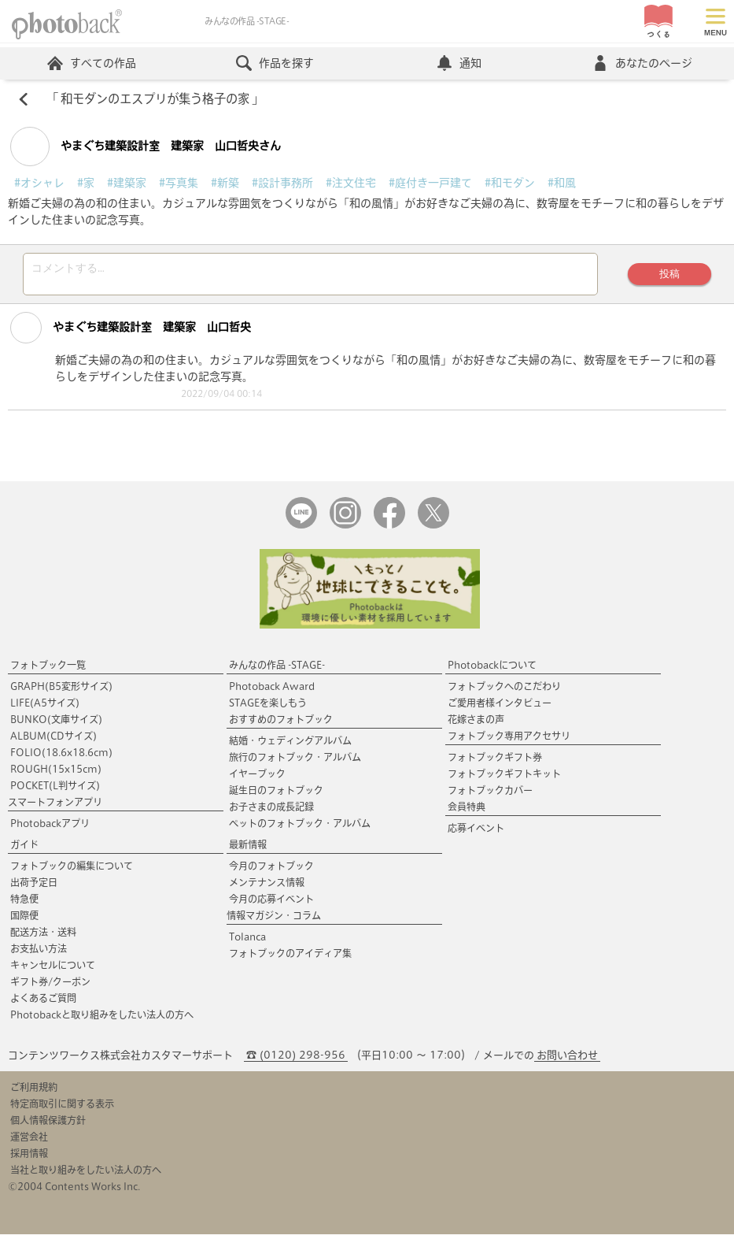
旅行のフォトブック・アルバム (295, 761)
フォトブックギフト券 (495, 761)
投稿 (669, 276)
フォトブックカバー (490, 794)
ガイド (24, 849)
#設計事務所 (282, 182)
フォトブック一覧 (48, 669)
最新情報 (248, 849)
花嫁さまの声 (476, 724)
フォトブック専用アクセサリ (509, 740)
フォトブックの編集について (71, 870)
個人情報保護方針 (48, 1125)
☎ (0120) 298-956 (295, 1060)
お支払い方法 (38, 953)
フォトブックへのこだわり (504, 691)
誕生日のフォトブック (276, 794)
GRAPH (61, 691)
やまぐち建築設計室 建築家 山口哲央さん (145, 146)
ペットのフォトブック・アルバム (300, 828)
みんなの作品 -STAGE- (277, 669)
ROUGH (55, 773)
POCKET (55, 790)
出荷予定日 (33, 887)
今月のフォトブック (271, 870)
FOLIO (61, 757)
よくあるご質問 (43, 1002)
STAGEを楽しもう (268, 707)
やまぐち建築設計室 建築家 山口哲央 (130, 332)
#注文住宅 (351, 182)
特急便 (24, 903)
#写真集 (178, 182)
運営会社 (29, 1141)
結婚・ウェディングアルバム (290, 745)
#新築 (225, 182)
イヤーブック (257, 778)
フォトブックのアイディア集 (290, 958)
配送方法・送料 (43, 936)
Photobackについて (492, 669)
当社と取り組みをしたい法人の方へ (85, 1174)
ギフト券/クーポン (50, 986)
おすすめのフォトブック (281, 724)
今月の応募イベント (271, 903)
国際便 (24, 920)
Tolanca (247, 941)
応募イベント (476, 832)
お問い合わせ (567, 1060)
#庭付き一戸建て (430, 182)
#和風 (562, 182)
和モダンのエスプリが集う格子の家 (155, 99)
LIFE (44, 707)
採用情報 (29, 1158)
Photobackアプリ (50, 828)
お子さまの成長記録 (271, 811)
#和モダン (510, 182)
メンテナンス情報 (266, 887)
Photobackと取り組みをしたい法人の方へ (102, 1019)
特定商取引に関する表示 (62, 1108)
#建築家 (126, 182)
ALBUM (53, 740)
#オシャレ (39, 182)
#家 (85, 182)
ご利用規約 (33, 1091)
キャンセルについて (52, 969)
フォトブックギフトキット (504, 778)
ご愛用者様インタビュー (499, 707)
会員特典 (466, 811)
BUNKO (56, 724)
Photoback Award (272, 691)
